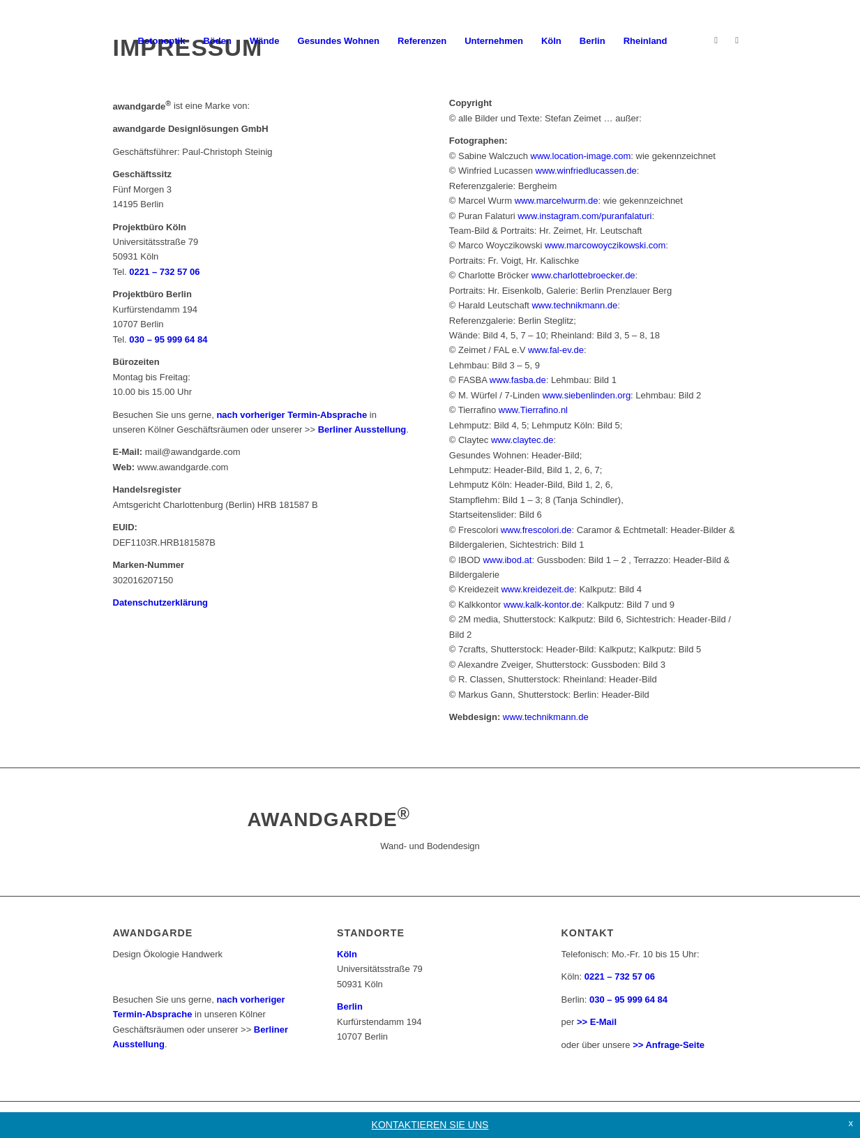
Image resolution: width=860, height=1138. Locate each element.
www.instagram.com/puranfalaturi (584, 216)
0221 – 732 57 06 (619, 976)
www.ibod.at (507, 560)
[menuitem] (162, 41)
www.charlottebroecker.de (583, 275)
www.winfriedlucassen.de (586, 170)
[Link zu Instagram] (716, 40)
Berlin (350, 1006)
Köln (347, 954)
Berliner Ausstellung (362, 429)
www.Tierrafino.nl (533, 410)
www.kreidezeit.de (537, 589)
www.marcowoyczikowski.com (605, 245)
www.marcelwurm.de (556, 200)
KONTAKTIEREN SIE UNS (430, 1124)
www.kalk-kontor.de (543, 604)
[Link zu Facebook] (737, 40)
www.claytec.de (522, 440)
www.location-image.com (581, 156)
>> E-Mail (597, 1022)
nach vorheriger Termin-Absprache (291, 415)
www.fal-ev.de (556, 350)
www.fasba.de (518, 380)
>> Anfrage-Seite (668, 1045)
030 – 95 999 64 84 (168, 339)
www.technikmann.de (574, 305)
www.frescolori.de (536, 530)
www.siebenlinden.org (587, 395)
